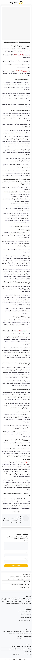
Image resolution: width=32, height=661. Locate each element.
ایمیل (26, 559)
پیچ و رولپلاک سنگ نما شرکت (18, 226)
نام (27, 552)
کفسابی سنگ (27, 582)
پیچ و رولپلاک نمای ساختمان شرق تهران (21, 584)
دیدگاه (26, 541)
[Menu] (30, 2)
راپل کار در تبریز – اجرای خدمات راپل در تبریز (20, 576)
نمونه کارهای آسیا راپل (25, 587)
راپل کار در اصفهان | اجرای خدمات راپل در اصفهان (19, 579)
